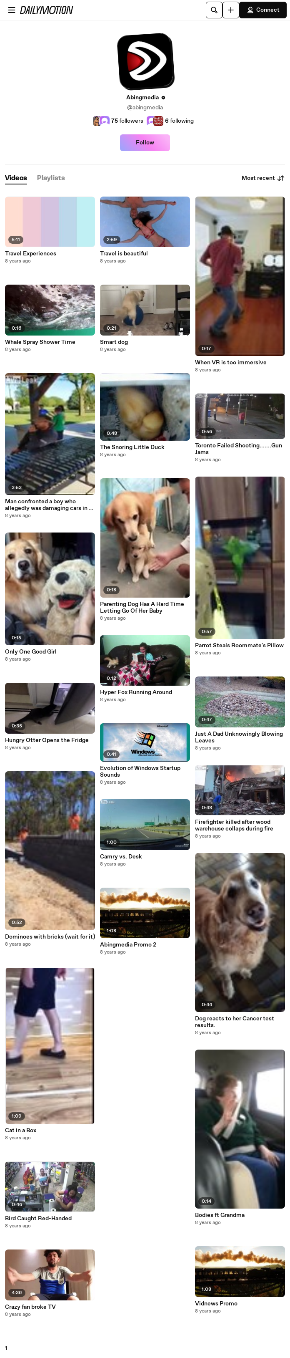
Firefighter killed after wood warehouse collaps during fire (234, 825)
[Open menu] (11, 10)
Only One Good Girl (31, 652)
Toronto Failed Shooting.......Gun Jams (238, 449)
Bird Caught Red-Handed (38, 1218)
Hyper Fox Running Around (136, 692)
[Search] (214, 10)
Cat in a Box (20, 1130)
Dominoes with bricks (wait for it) (50, 937)
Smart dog (114, 342)
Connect (263, 10)
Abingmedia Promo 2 (128, 945)
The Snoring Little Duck (132, 447)
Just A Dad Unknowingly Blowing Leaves (239, 737)
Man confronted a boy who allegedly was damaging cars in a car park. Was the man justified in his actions (49, 505)
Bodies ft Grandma (220, 1215)
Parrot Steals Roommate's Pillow (239, 645)
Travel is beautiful (124, 253)
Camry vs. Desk (121, 856)
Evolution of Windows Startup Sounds (140, 771)
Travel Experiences (30, 253)
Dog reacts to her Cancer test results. (234, 1022)
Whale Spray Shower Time (40, 342)
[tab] (16, 178)
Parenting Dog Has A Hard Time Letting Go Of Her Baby (142, 607)
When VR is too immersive (231, 362)
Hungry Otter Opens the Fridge (47, 740)
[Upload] (230, 10)
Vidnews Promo (216, 1303)
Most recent (263, 178)
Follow (145, 142)
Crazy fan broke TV (30, 1307)
